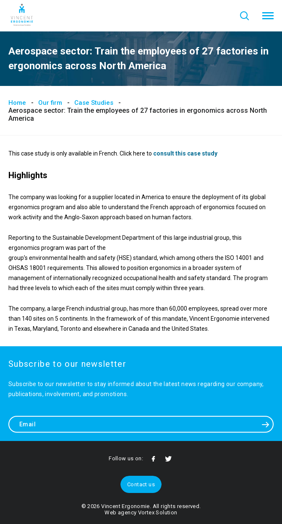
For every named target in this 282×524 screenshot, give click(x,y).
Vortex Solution (158, 512)
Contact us (141, 484)
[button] (268, 15)
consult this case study (185, 153)
